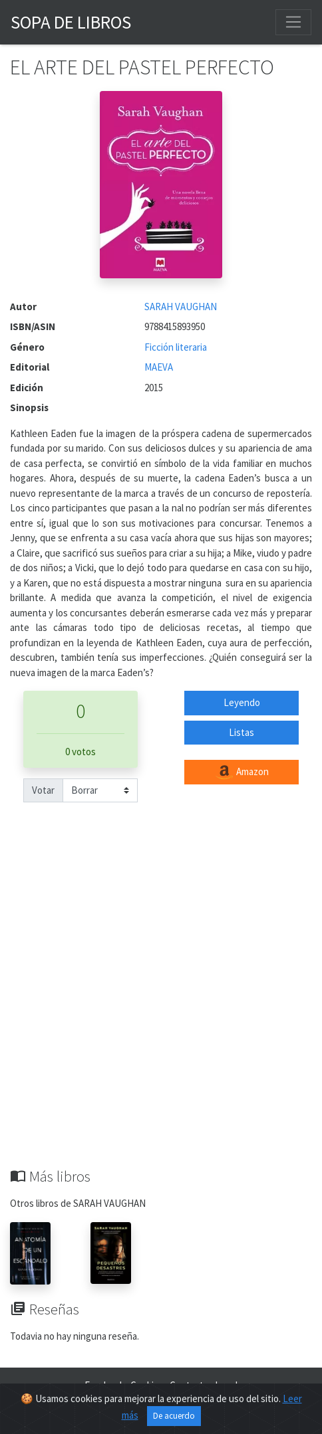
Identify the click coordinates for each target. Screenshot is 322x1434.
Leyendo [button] (242, 702)
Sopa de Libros (71, 22)
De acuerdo (174, 1415)
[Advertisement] (161, 1000)
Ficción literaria (175, 347)
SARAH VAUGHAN (180, 306)
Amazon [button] (241, 772)
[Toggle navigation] (293, 22)
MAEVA (158, 367)
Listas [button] (241, 732)
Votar (43, 790)
